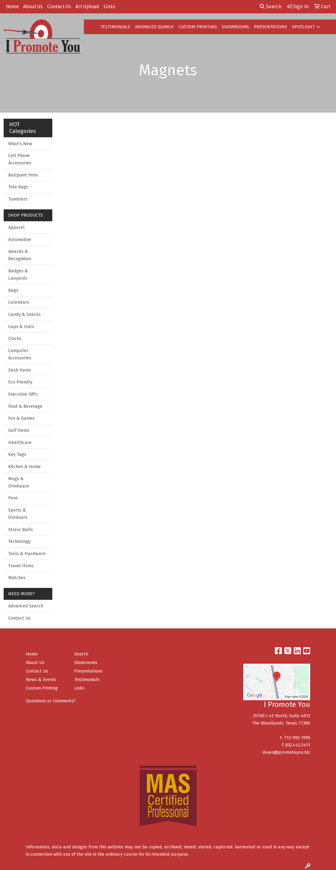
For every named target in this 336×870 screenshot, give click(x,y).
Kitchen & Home (24, 466)
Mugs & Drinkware (18, 482)
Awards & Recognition (19, 255)
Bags (13, 290)
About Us (33, 6)
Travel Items (21, 565)
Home (12, 6)
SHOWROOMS (235, 27)
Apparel (16, 227)
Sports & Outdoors (17, 513)
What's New (20, 143)
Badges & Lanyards (18, 274)
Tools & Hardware (27, 553)
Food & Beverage (25, 406)
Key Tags (17, 454)
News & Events (41, 679)
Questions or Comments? (51, 701)
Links (109, 6)
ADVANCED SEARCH (154, 27)
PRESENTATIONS (270, 27)
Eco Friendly (20, 382)
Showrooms (85, 662)
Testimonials (86, 679)
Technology (19, 541)
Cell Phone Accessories (19, 159)
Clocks (14, 338)
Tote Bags (18, 187)
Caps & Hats (21, 326)
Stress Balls (20, 529)
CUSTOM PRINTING (197, 27)
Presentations (88, 671)
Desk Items (19, 370)
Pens (13, 498)
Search (271, 6)
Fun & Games (21, 418)
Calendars (18, 302)
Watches (17, 577)
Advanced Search (25, 606)
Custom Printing (42, 688)
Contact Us (59, 6)
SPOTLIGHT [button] (303, 27)
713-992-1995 (297, 737)
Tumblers (17, 199)
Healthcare (20, 442)
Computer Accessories (19, 354)
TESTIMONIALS (115, 27)
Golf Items (18, 430)
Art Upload (87, 6)
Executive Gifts (23, 394)
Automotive (19, 239)
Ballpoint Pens (23, 175)
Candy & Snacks (24, 314)
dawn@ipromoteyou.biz (286, 752)
